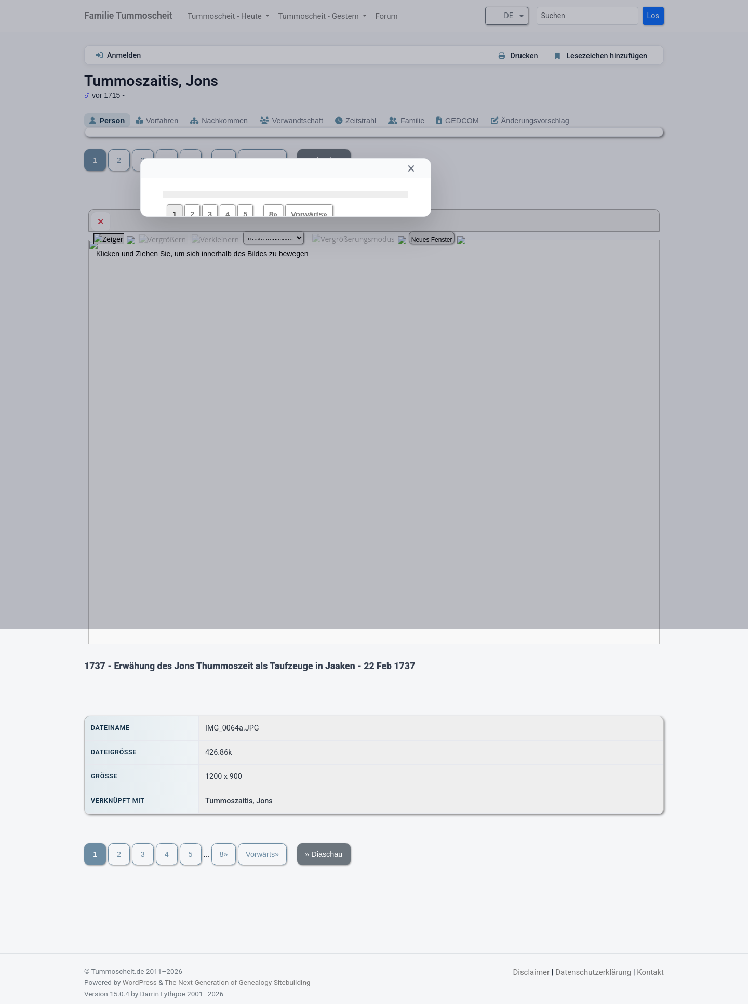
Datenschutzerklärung (593, 972)
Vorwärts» (262, 854)
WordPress (140, 982)
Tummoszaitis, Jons (239, 801)
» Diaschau (323, 854)
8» (223, 854)
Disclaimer (531, 972)
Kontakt (650, 972)
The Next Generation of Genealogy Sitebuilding (238, 982)
